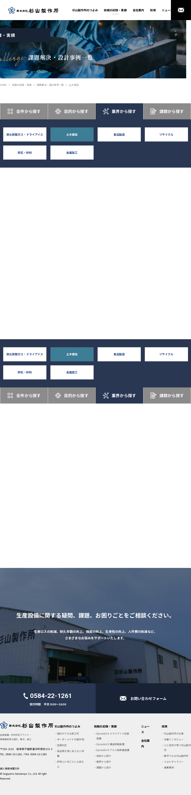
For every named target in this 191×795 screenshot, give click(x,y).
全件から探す (24, 111)
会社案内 (138, 10)
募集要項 (169, 767)
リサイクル (166, 134)
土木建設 (72, 134)
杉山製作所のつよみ (85, 10)
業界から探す (119, 111)
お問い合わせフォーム (148, 698)
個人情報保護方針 (9, 768)
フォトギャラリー (174, 761)
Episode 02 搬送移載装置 (110, 744)
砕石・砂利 (25, 153)
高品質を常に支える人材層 (70, 753)
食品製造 (119, 134)
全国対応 (62, 745)
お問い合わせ (181, 10)
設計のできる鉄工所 (68, 733)
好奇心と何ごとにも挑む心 (70, 764)
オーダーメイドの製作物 (70, 739)
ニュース (167, 10)
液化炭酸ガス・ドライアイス (24, 134)
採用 (153, 10)
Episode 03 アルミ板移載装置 (112, 750)
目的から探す (71, 111)
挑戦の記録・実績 (115, 10)
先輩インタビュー (174, 739)
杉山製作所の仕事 (174, 733)
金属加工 (72, 153)
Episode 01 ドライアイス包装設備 (112, 736)
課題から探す (167, 111)
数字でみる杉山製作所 (176, 755)
